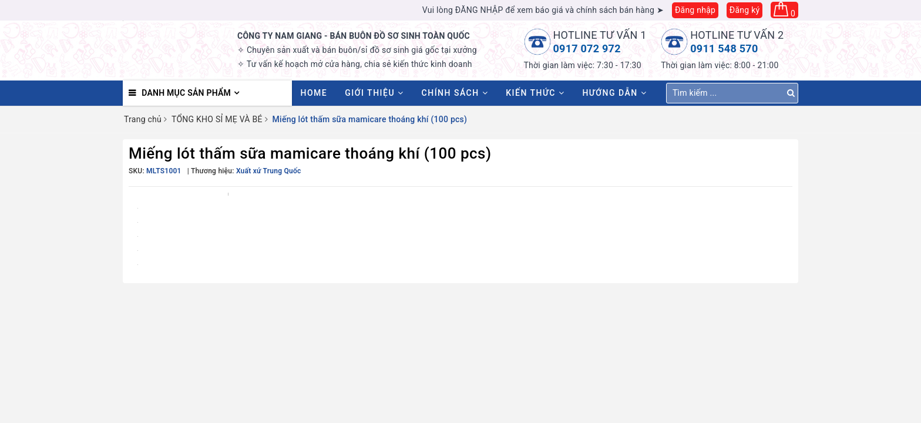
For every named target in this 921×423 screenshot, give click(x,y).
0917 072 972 (587, 48)
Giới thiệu (374, 93)
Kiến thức (535, 93)
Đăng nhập (695, 10)
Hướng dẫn (614, 93)
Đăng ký (745, 10)
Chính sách (455, 93)
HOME (314, 93)
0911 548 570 (724, 48)
